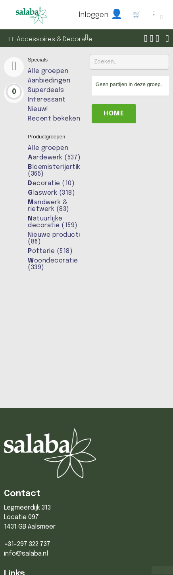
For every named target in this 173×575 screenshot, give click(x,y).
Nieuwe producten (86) (57, 238)
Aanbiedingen (49, 80)
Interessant (47, 99)
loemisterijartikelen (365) (61, 170)
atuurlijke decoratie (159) (53, 222)
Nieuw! (38, 109)
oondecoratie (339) (53, 264)
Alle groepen (48, 71)
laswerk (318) (51, 193)
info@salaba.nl (26, 553)
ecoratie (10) (51, 183)
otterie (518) (50, 251)
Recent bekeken (54, 118)
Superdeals (46, 90)
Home (114, 113)
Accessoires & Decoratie (54, 39)
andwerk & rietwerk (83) (48, 206)
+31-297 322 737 (27, 544)
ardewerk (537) (54, 157)
